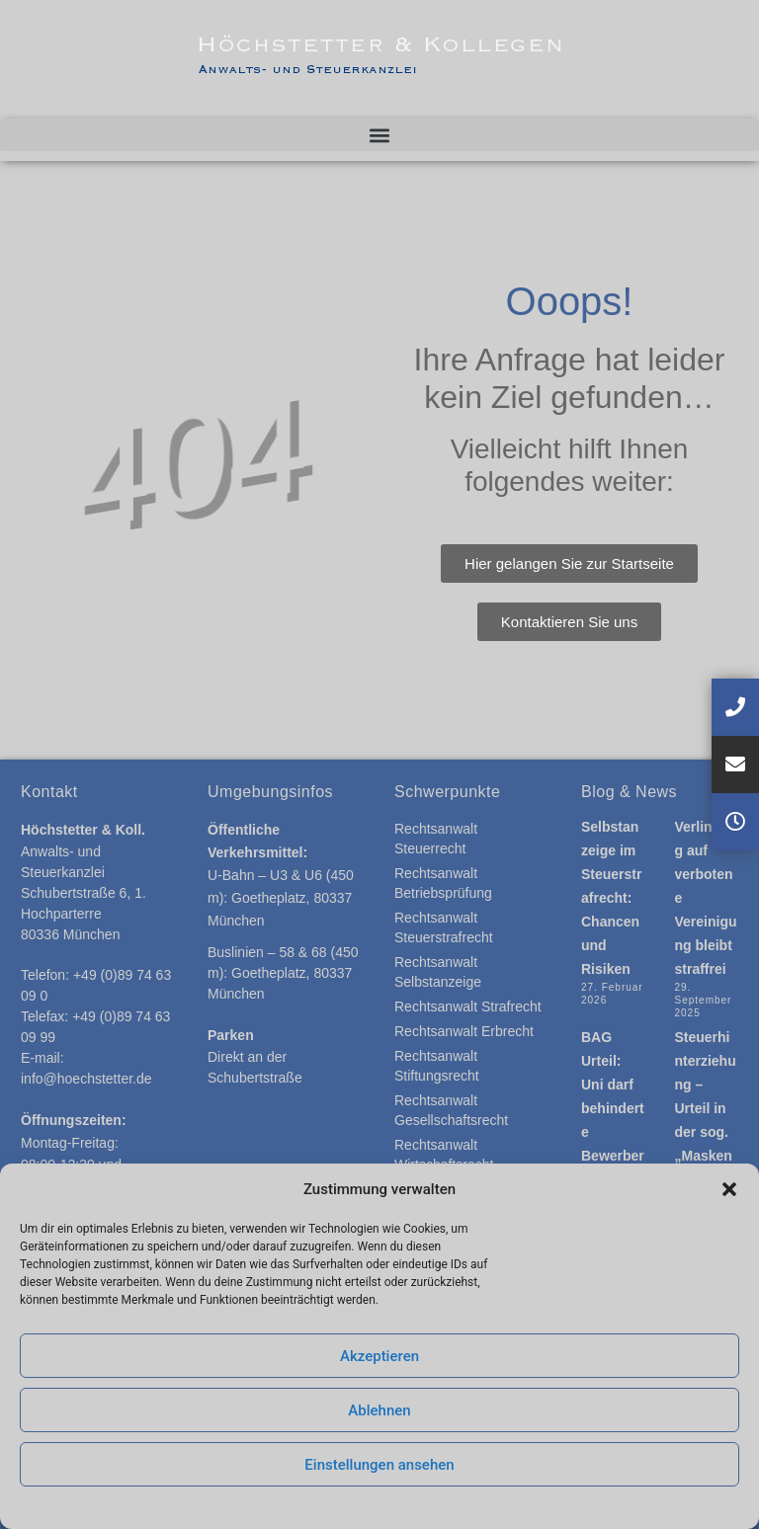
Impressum (502, 1505)
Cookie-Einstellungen (281, 1505)
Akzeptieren (379, 1356)
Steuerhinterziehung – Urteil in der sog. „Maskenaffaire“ (705, 1108)
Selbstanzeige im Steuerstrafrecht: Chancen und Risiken (611, 898)
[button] (729, 1189)
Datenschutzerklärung (405, 1505)
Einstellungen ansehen (379, 1465)
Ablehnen (379, 1410)
